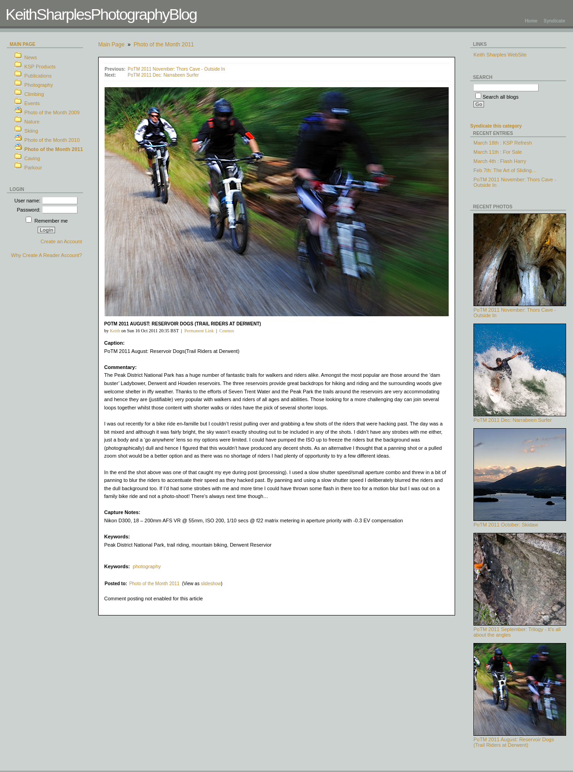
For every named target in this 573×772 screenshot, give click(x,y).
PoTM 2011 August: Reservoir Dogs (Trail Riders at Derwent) (519, 740)
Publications (37, 75)
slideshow (211, 583)
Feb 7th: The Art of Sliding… (505, 170)
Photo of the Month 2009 (51, 112)
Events (32, 103)
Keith (115, 330)
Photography (38, 85)
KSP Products (40, 66)
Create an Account (61, 241)
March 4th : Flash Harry (499, 161)
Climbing (34, 94)
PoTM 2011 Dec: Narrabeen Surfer (163, 75)
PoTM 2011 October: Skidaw (519, 522)
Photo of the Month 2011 (53, 149)
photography (147, 566)
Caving (32, 158)
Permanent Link (199, 330)
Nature (31, 121)
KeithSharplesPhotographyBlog (101, 14)
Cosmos (226, 330)
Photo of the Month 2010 (51, 140)
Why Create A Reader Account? (46, 255)
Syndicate (554, 20)
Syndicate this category (496, 126)
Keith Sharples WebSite (500, 54)
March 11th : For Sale (497, 152)
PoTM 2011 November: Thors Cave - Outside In (176, 69)
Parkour (33, 167)
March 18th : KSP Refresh (502, 142)
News (30, 57)
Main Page (22, 44)
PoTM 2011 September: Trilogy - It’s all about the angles (519, 630)
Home (531, 20)
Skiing (31, 131)
